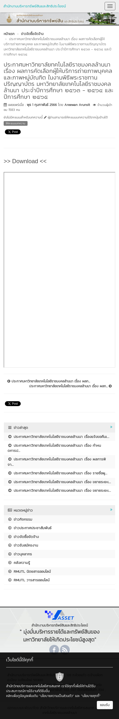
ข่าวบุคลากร (20, 554)
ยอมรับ (105, 705)
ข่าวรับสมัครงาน (23, 545)
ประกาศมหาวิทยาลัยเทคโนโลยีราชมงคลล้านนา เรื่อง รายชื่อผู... (57, 473)
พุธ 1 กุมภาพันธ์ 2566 (42, 104)
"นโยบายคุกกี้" (90, 695)
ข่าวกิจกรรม (20, 519)
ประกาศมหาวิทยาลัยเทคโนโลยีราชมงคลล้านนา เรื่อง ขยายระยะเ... (59, 482)
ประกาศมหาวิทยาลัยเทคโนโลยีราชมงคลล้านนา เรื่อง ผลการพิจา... (57, 461)
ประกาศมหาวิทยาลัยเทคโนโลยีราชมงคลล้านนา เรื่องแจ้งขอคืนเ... (58, 436)
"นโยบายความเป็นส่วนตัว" (56, 695)
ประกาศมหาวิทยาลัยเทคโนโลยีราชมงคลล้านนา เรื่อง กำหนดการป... (54, 448)
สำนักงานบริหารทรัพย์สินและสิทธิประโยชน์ (34, 6)
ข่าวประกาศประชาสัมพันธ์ (29, 528)
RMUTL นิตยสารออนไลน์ (29, 571)
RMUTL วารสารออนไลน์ (29, 580)
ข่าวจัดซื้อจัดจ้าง (23, 536)
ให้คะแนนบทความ (15, 123)
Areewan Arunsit (77, 104)
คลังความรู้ (19, 562)
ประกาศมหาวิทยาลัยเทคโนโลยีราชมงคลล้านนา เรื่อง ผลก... (48, 381)
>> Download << (25, 161)
